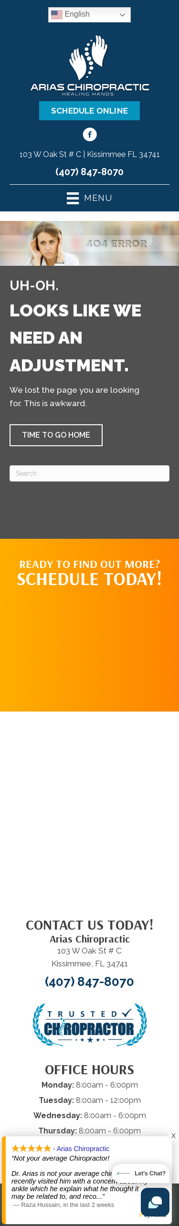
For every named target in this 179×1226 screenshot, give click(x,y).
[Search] (89, 473)
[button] (56, 435)
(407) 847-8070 (89, 172)
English (70, 15)
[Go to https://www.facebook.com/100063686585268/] (90, 136)
